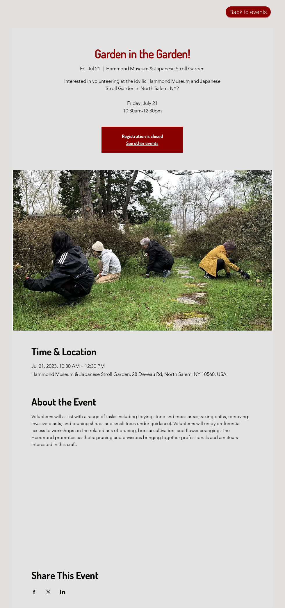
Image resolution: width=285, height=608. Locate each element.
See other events (142, 143)
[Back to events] (248, 11)
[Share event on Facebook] (34, 592)
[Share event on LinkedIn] (62, 592)
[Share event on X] (48, 592)
